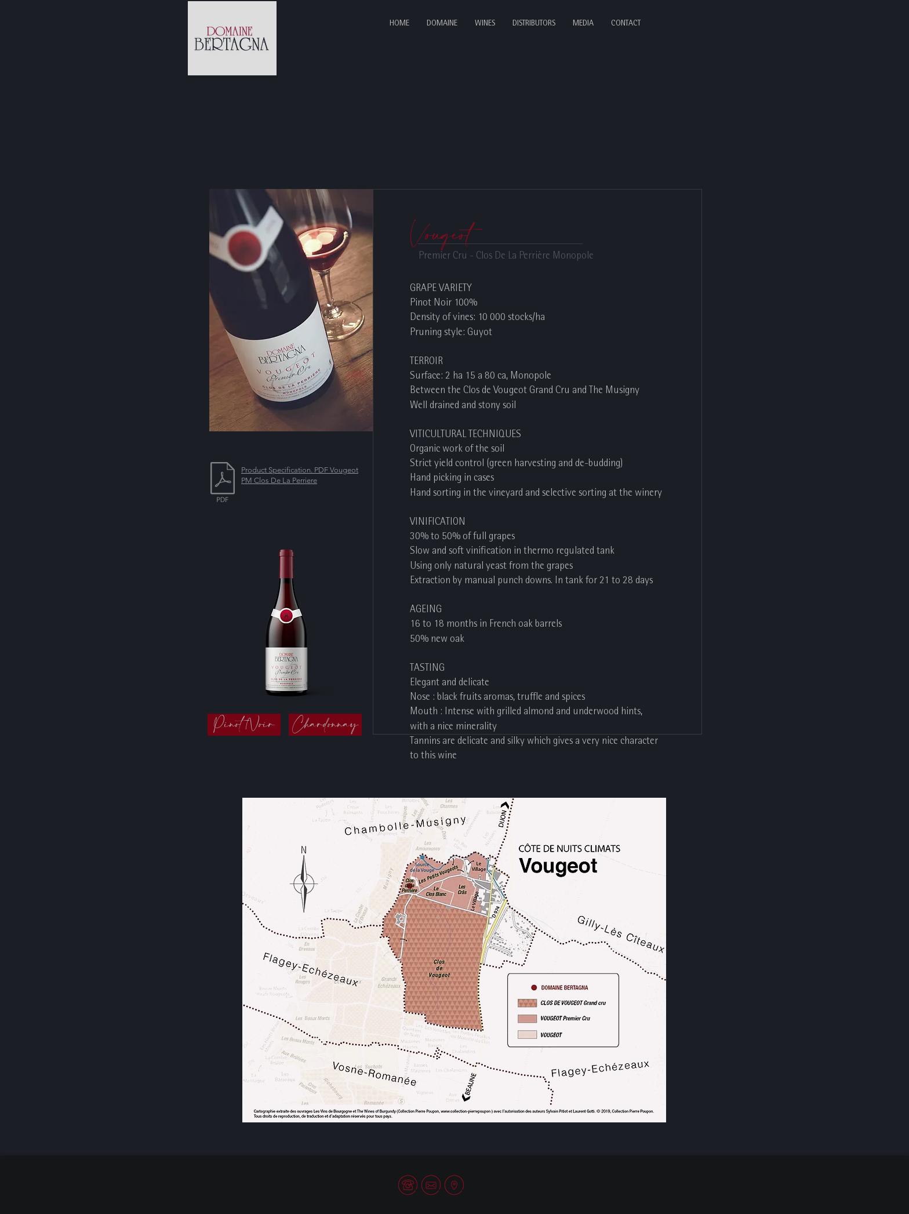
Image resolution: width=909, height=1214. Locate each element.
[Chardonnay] (325, 725)
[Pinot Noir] (244, 725)
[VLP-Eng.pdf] (223, 483)
